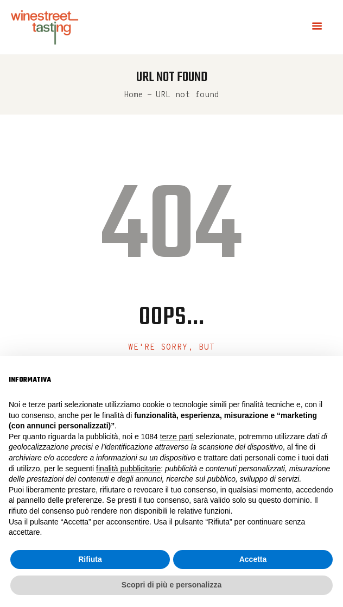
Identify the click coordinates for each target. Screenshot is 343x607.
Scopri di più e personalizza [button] (171, 584)
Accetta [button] (253, 559)
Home (133, 95)
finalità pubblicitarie (128, 468)
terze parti (177, 436)
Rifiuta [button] (90, 559)
